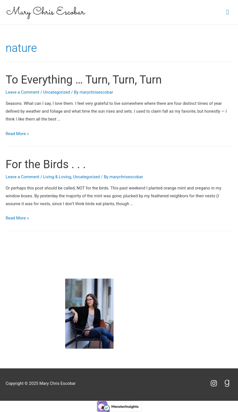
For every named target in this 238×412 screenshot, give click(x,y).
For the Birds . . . (46, 164)
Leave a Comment (22, 92)
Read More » (17, 133)
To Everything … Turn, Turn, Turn (84, 79)
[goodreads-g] (228, 383)
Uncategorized (56, 92)
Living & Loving (57, 176)
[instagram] (216, 383)
